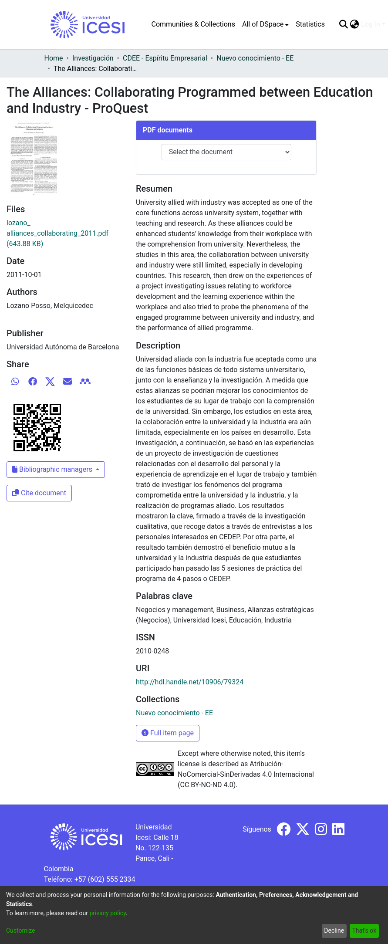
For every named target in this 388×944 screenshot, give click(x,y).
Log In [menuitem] (370, 24)
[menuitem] (265, 24)
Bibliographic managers (53, 469)
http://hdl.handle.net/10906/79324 (189, 682)
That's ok (364, 930)
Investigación (93, 58)
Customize (20, 930)
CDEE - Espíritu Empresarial (165, 58)
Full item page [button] (168, 733)
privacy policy (107, 913)
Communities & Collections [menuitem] (193, 24)
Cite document (39, 493)
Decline (334, 930)
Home (53, 58)
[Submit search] (343, 24)
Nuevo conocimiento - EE (255, 58)
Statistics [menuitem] (310, 24)
